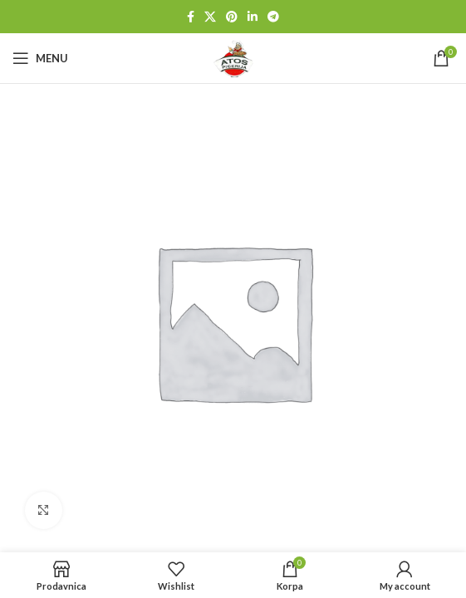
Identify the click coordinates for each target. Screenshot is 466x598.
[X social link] (210, 17)
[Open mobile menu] (40, 58)
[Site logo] (233, 57)
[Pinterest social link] (232, 17)
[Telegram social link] (273, 17)
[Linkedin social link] (252, 17)
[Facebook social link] (190, 17)
